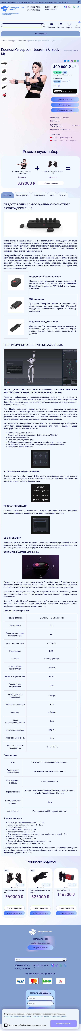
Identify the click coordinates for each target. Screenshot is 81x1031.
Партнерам (34, 2)
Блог (55, 2)
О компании (49, 2)
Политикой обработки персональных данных (49, 1016)
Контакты (65, 2)
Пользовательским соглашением (17, 1016)
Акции (41, 2)
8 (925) (33, 10)
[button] (11, 887)
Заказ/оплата (11, 2)
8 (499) (33, 7)
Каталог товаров (41, 34)
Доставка (20, 2)
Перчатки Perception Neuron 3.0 (53, 168)
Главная (3, 2)
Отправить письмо (40, 947)
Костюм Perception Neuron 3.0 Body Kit (22, 168)
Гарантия (27, 2)
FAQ (59, 2)
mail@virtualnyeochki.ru (40, 943)
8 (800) (52, 8)
